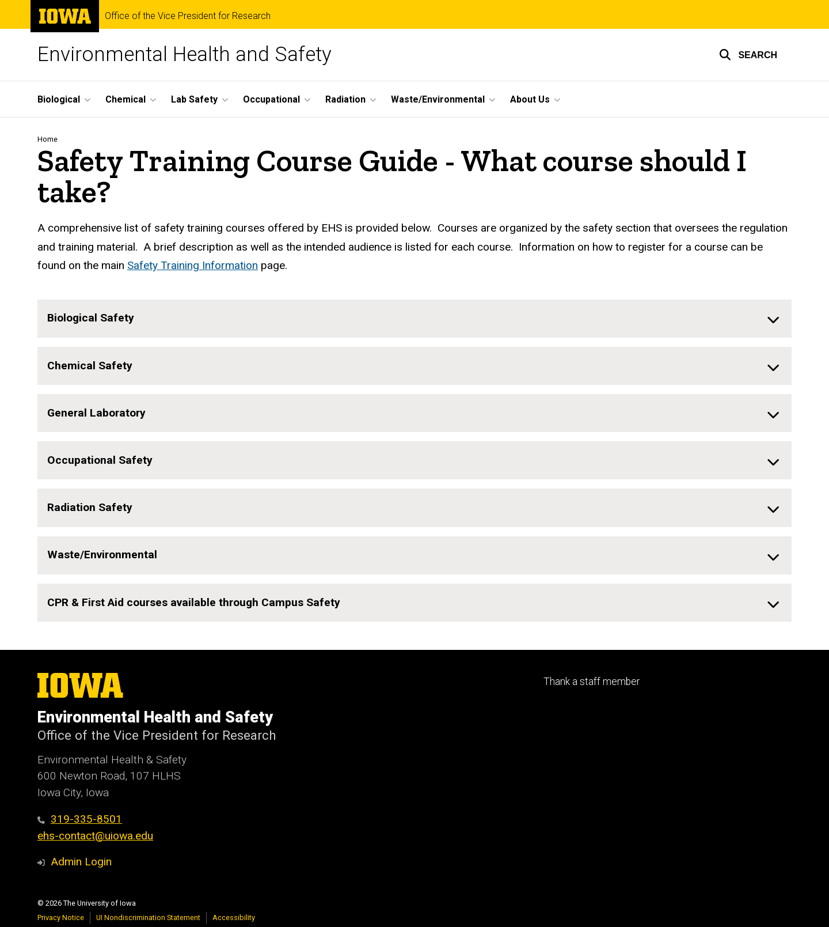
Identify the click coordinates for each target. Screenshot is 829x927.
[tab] (414, 319)
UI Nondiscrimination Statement (148, 917)
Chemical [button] (125, 99)
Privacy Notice (60, 917)
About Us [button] (530, 99)
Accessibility (233, 917)
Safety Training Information (192, 265)
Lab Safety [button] (194, 99)
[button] (748, 55)
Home (47, 139)
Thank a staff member (591, 681)
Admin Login (81, 861)
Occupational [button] (271, 99)
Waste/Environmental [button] (438, 99)
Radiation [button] (345, 99)
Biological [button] (58, 99)
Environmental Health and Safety (184, 54)
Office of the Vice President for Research (188, 16)
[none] (414, 319)
